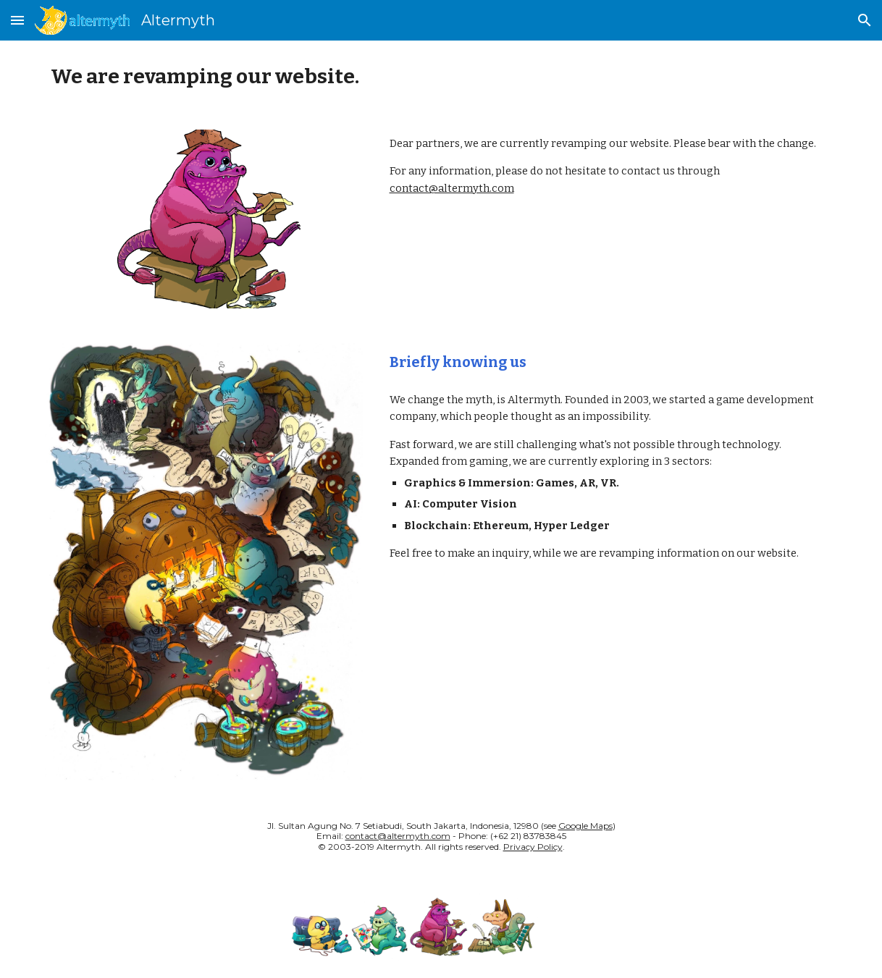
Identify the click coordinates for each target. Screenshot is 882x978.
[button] (17, 20)
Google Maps (585, 825)
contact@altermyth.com (452, 188)
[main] (441, 76)
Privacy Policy (533, 846)
